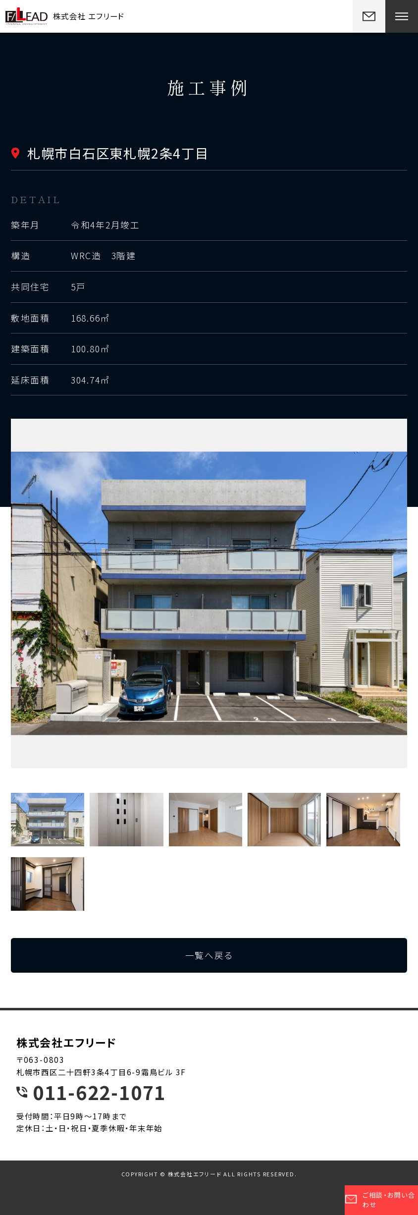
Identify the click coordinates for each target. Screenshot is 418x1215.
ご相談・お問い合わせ (380, 1199)
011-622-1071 (99, 1092)
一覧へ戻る (209, 955)
